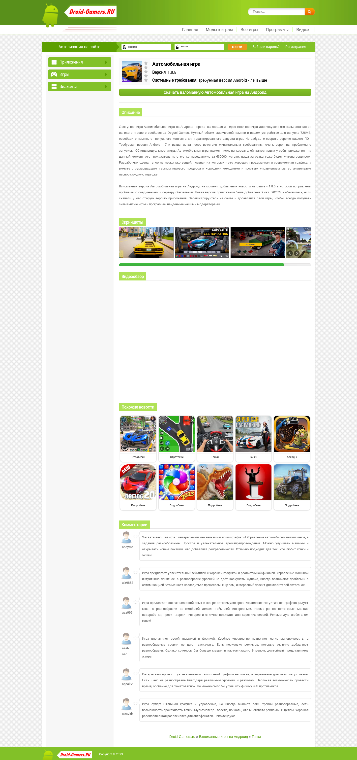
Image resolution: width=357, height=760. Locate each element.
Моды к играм (219, 29)
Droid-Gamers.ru (182, 737)
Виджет (303, 29)
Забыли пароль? (266, 46)
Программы (277, 29)
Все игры (249, 29)
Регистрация (295, 46)
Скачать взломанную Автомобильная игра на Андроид (215, 92)
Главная (190, 29)
